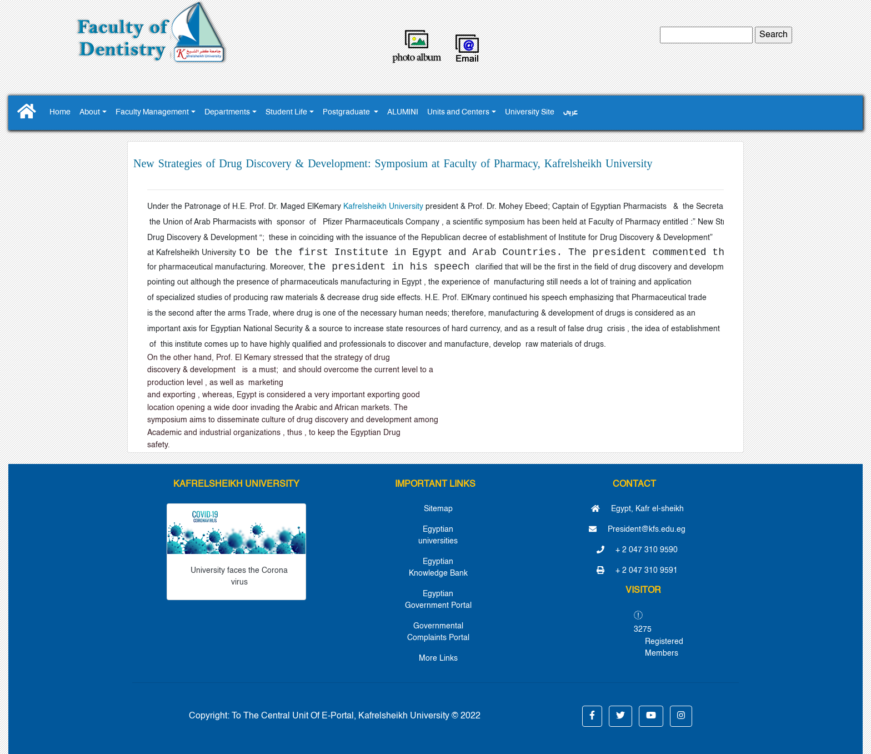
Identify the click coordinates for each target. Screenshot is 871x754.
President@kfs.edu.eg (637, 529)
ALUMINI (402, 112)
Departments (227, 112)
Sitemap (438, 509)
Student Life (286, 112)
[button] (592, 716)
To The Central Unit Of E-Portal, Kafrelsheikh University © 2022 (356, 716)
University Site (529, 112)
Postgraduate (347, 112)
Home (60, 112)
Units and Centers (458, 112)
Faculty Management (152, 112)
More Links (438, 658)
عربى (570, 112)
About (89, 112)
